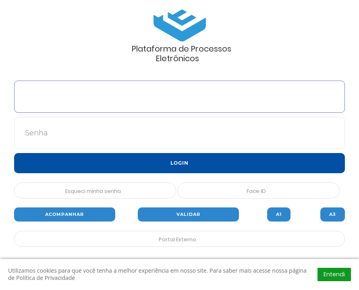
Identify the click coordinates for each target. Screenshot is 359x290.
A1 (279, 214)
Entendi (334, 274)
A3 (332, 214)
